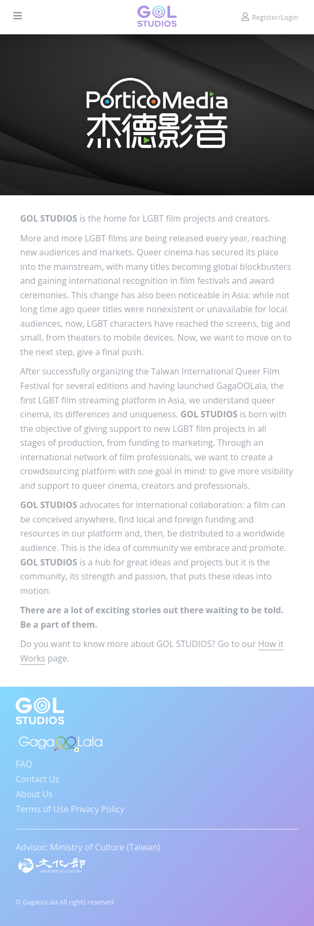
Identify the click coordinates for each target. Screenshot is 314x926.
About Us (34, 794)
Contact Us (37, 779)
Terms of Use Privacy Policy (70, 809)
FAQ (24, 764)
